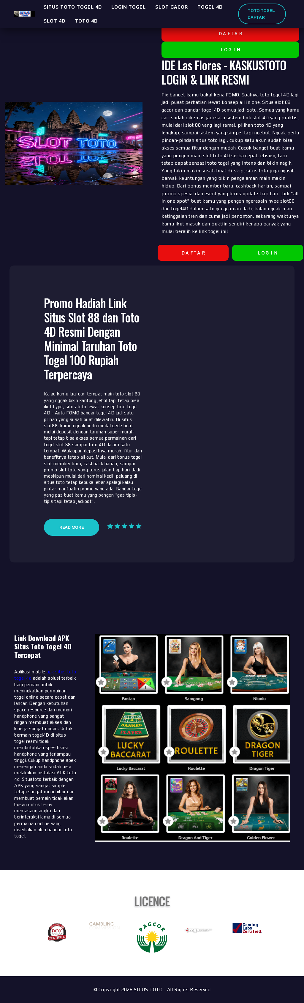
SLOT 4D (54, 21)
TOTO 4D (86, 21)
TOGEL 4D (210, 7)
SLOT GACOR (171, 7)
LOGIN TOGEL (128, 7)
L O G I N (230, 49)
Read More (71, 527)
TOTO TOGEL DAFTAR (261, 14)
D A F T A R (230, 33)
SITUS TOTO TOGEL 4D (73, 7)
